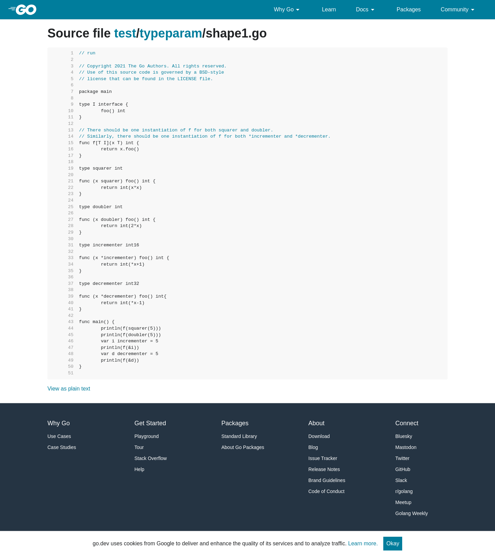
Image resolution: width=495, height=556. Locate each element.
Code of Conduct (326, 491)
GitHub (402, 469)
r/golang (404, 491)
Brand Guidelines (326, 480)
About (316, 423)
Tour (139, 447)
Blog (313, 447)
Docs (366, 10)
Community (459, 10)
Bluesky (403, 436)
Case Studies (61, 447)
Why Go (288, 10)
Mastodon (405, 447)
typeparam (171, 33)
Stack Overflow (150, 458)
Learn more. (363, 543)
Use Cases (59, 436)
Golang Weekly (411, 513)
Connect (406, 423)
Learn (329, 9)
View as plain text (68, 389)
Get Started (150, 423)
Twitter (402, 458)
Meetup (403, 502)
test (125, 33)
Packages (409, 9)
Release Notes (324, 469)
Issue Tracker (322, 458)
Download (319, 436)
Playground (146, 436)
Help (139, 469)
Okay (392, 543)
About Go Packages (242, 447)
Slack (401, 480)
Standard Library (239, 436)
